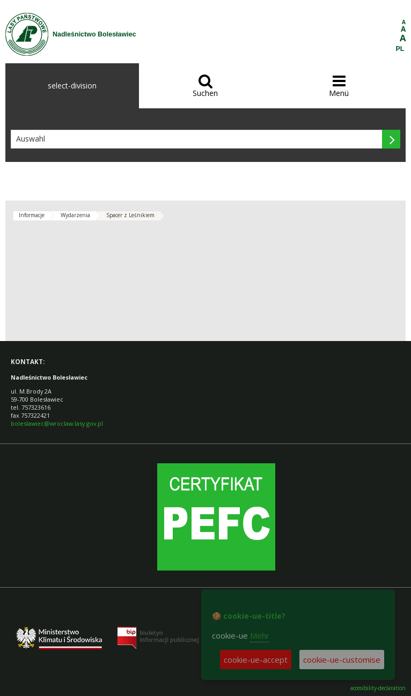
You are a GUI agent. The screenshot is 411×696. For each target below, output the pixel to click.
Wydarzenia (75, 215)
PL (400, 49)
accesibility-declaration (378, 688)
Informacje (32, 215)
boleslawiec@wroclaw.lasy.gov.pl (57, 423)
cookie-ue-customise (341, 659)
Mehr (259, 635)
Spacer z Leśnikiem (130, 215)
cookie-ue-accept (256, 659)
